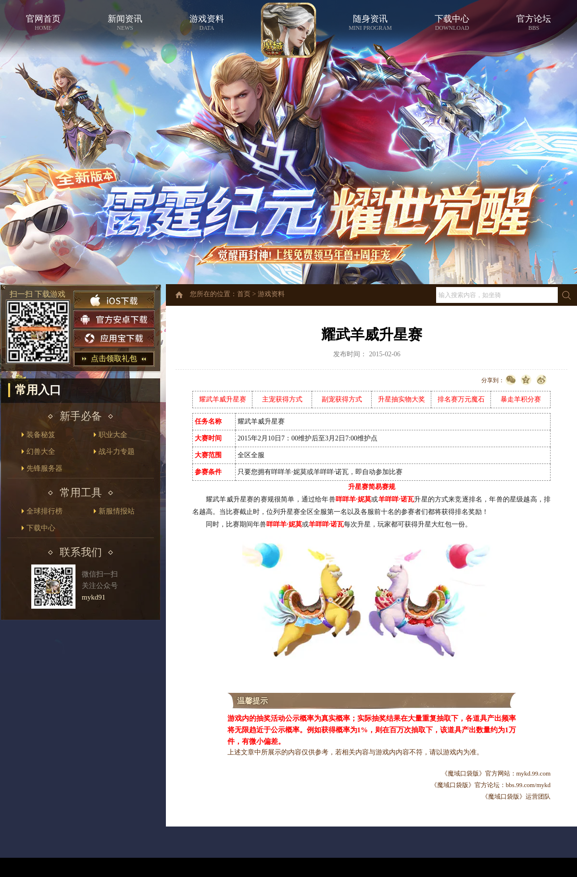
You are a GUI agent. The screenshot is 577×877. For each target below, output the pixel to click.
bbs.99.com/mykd (528, 785)
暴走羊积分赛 (521, 399)
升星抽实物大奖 (401, 399)
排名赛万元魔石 (461, 399)
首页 (244, 294)
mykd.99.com (533, 773)
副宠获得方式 (342, 399)
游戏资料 (271, 294)
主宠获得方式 (282, 399)
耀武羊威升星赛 (222, 399)
